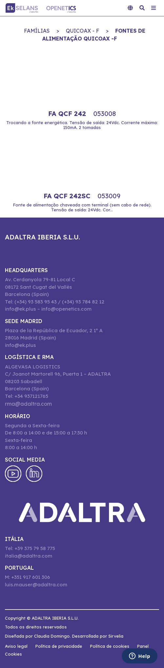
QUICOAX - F (82, 30)
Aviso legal (16, 646)
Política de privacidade (58, 646)
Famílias (37, 30)
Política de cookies (109, 646)
